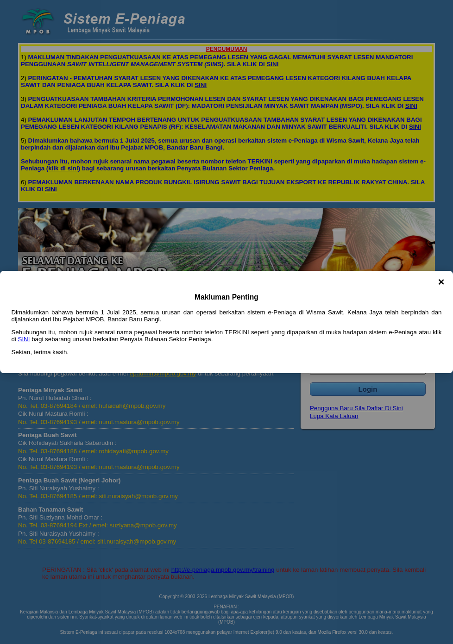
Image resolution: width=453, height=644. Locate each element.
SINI (24, 339)
